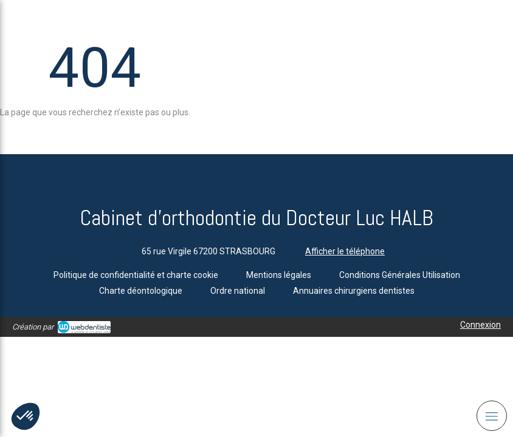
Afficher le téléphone (345, 251)
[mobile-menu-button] (492, 416)
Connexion (480, 325)
